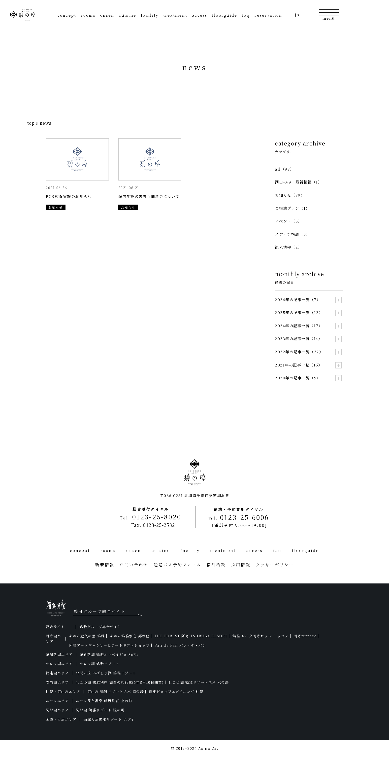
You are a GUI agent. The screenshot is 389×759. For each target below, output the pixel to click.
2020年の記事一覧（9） (298, 377)
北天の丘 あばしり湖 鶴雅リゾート (106, 672)
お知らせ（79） (290, 195)
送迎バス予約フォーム (177, 565)
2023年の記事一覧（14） (298, 338)
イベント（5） (288, 221)
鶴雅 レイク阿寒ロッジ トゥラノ (260, 635)
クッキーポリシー (275, 565)
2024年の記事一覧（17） (299, 325)
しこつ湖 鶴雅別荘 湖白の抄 (119, 682)
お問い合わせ (134, 565)
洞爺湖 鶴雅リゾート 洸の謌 (100, 709)
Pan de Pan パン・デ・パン (180, 645)
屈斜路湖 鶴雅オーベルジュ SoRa (109, 654)
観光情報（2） (288, 247)
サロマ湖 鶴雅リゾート (100, 663)
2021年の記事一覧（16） (298, 364)
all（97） (284, 169)
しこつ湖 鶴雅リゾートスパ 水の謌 (198, 682)
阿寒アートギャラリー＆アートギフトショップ (109, 645)
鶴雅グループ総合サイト (100, 626)
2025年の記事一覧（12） (299, 312)
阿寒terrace (305, 635)
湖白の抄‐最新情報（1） (298, 181)
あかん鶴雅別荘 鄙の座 (130, 635)
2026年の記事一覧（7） (298, 299)
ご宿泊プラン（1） (292, 208)
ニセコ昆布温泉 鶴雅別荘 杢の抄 (104, 700)
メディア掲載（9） (292, 234)
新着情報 (104, 565)
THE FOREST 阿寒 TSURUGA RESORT (191, 635)
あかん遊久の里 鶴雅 (87, 635)
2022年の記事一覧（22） (299, 351)
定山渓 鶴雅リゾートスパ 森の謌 (115, 691)
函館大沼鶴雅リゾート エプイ (108, 719)
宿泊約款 (216, 565)
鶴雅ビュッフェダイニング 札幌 (176, 691)
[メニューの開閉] (328, 14)
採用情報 (240, 565)
